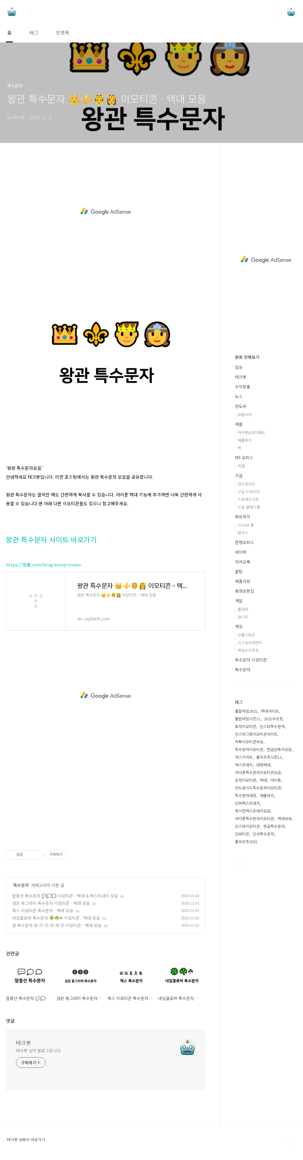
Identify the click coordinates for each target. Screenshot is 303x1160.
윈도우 (240, 406)
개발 (239, 601)
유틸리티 (245, 414)
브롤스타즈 (246, 635)
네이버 (240, 552)
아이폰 (275, 780)
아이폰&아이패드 (251, 432)
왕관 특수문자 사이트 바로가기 (51, 539)
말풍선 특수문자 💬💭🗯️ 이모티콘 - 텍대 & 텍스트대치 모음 (65, 896)
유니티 (243, 617)
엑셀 (241, 466)
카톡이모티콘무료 (249, 741)
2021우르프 (273, 718)
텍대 (263, 780)
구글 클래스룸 (249, 507)
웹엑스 (243, 532)
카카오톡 (242, 562)
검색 (277, 11)
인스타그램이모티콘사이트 (256, 734)
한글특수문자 (274, 826)
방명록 (62, 32)
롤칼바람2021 (246, 711)
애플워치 (245, 440)
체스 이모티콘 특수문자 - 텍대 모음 (42, 910)
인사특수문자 (263, 834)
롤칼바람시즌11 (247, 718)
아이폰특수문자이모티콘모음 (258, 772)
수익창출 (242, 387)
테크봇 (23, 1042)
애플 (239, 424)
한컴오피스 (244, 542)
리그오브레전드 (250, 642)
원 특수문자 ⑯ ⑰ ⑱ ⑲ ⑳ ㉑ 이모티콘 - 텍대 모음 (56, 925)
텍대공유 (285, 818)
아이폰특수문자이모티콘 (254, 818)
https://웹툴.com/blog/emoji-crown (43, 564)
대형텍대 (263, 765)
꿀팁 (239, 571)
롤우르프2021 (246, 841)
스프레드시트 (248, 499)
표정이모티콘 (245, 726)
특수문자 (21, 885)
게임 (239, 626)
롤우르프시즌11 (269, 757)
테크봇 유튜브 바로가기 (26, 1139)
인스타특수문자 (272, 726)
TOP (291, 1142)
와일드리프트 (248, 650)
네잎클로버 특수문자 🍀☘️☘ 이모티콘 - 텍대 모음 (56, 918)
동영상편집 (244, 591)
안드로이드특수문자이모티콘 (258, 788)
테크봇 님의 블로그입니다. (39, 1050)
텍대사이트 (270, 711)
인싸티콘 (242, 834)
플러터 (243, 609)
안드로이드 (246, 484)
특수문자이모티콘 (249, 749)
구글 (239, 475)
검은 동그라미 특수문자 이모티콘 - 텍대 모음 (51, 903)
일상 (239, 367)
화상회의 (242, 516)
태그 (33, 32)
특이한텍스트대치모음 (252, 811)
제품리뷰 (242, 581)
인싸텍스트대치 (247, 803)
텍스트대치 (244, 765)
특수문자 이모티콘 (251, 660)
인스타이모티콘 (247, 826)
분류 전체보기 (247, 357)
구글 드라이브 (249, 491)
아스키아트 (244, 757)
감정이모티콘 (245, 780)
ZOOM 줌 (246, 525)
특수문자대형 (245, 795)
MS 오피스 (244, 457)
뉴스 (239, 396)
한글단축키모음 (279, 749)
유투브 (240, 863)
